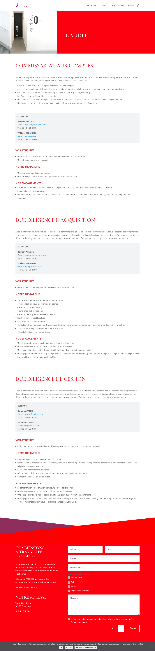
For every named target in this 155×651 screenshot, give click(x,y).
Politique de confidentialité (85, 648)
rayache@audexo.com (35, 125)
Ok (61, 648)
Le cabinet (92, 5)
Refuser (69, 648)
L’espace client (117, 5)
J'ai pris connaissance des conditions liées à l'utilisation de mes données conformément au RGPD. (101, 620)
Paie (71, 582)
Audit (72, 586)
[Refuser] (151, 646)
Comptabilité (75, 577)
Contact (130, 5)
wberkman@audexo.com (29, 136)
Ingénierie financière (78, 590)
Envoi (133, 628)
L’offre (102, 5)
